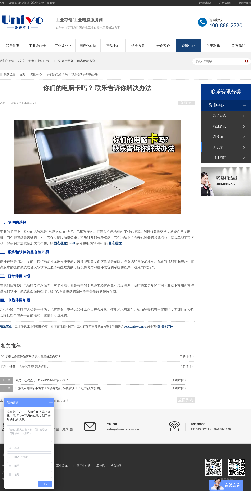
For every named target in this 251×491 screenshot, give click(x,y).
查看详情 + (179, 380)
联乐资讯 (219, 115)
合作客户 (163, 45)
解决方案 (138, 45)
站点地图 (116, 465)
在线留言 (225, 3)
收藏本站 (205, 3)
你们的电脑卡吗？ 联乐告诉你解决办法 (72, 74)
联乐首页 (12, 45)
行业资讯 (219, 126)
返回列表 (186, 102)
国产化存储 (87, 45)
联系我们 (238, 45)
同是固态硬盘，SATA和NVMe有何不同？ (42, 380)
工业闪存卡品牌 (63, 60)
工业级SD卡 (63, 465)
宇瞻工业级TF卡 (38, 60)
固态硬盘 (60, 243)
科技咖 (218, 136)
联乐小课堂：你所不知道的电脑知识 (24, 366)
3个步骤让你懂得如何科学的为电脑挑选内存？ (31, 356)
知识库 (218, 147)
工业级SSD (63, 45)
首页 (22, 74)
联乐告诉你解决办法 (55, 401)
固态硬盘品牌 (86, 60)
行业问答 (219, 157)
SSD (72, 243)
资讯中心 (188, 45)
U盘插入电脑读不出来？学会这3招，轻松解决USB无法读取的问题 (58, 388)
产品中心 (113, 45)
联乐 (21, 60)
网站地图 (245, 3)
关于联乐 (213, 45)
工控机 (100, 465)
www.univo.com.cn (135, 326)
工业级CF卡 (37, 45)
